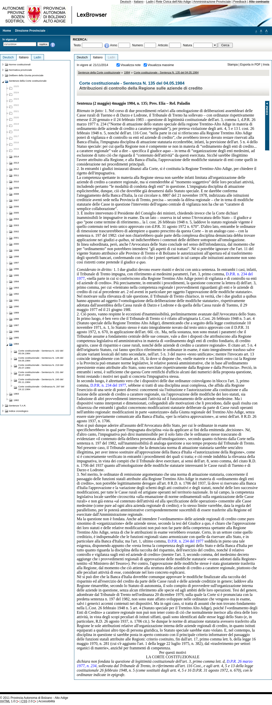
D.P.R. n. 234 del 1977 (108, 385)
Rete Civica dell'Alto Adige (173, 1)
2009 (16, 187)
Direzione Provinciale (30, 30)
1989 (16, 312)
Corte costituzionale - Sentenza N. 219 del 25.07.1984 (40, 366)
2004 (16, 218)
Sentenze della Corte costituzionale (99, 72)
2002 (16, 231)
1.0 (7, 701)
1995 (16, 275)
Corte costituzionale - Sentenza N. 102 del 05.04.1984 (40, 352)
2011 (16, 175)
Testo (77, 45)
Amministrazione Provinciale (212, 1)
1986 (16, 331)
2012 (16, 168)
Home (7, 30)
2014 (16, 156)
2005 (16, 212)
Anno (113, 45)
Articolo (163, 45)
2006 (16, 206)
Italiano (138, 1)
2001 (16, 237)
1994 (16, 281)
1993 (16, 287)
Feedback (239, 1)
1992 (16, 293)
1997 (16, 262)
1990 (16, 306)
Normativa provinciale (20, 70)
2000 (16, 243)
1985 (16, 337)
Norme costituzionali (20, 64)
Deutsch (125, 1)
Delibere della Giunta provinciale (26, 75)
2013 (16, 162)
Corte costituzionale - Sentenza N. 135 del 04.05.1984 (166, 72)
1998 (16, 256)
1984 (127, 72)
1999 (16, 250)
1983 (16, 393)
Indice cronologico (18, 411)
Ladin (150, 1)
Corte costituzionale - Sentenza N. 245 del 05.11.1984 (40, 380)
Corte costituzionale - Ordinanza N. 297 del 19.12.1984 (41, 388)
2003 (16, 225)
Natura (187, 45)
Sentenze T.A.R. (17, 405)
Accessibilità (46, 701)
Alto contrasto (259, 1)
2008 (16, 193)
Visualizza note (130, 65)
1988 (16, 318)
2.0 (26, 701)
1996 (16, 268)
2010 (16, 181)
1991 (16, 300)
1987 (16, 325)
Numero (137, 45)
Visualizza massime (161, 65)
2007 (16, 200)
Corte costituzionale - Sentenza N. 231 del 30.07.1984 (40, 373)
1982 (16, 400)
